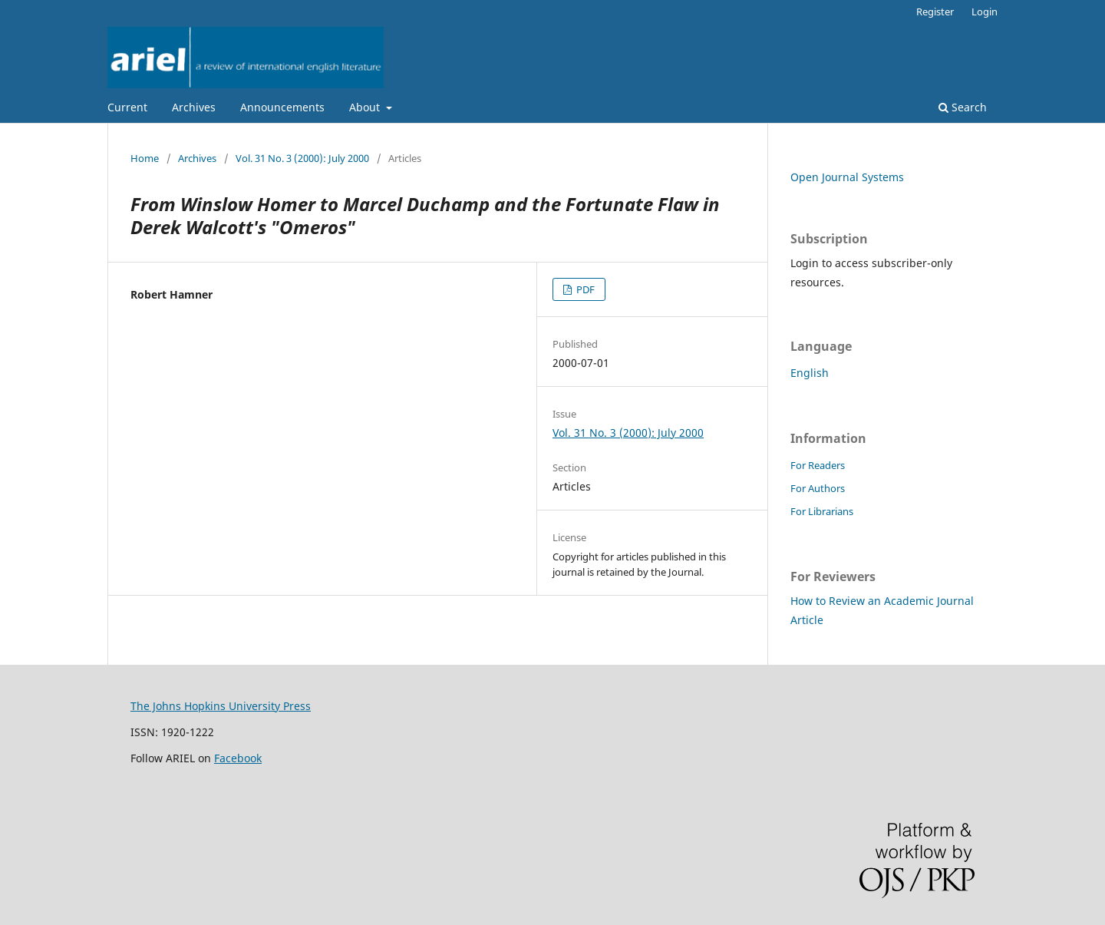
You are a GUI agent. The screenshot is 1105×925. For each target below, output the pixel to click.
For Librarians (821, 511)
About (366, 107)
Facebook (238, 758)
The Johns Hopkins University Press (220, 706)
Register (935, 11)
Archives (194, 107)
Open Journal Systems (847, 177)
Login (984, 11)
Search (962, 107)
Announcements (282, 107)
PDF (584, 289)
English (809, 372)
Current (127, 107)
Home (144, 158)
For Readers (817, 465)
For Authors (817, 488)
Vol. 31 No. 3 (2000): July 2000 (302, 158)
